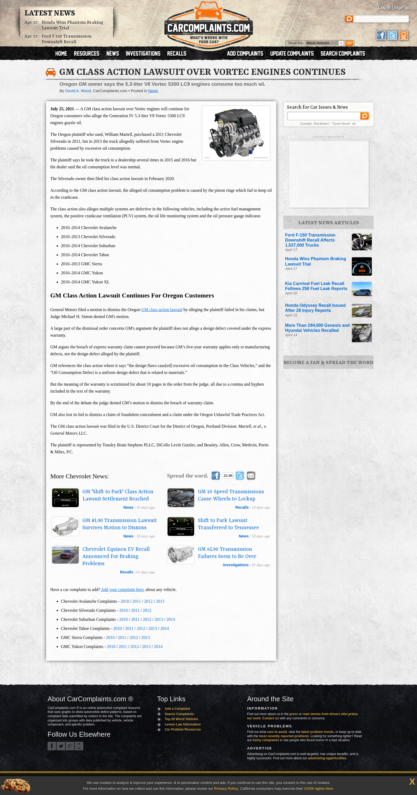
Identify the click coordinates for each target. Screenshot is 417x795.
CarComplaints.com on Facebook (52, 746)
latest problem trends (317, 732)
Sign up (402, 7)
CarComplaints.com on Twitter (61, 746)
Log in (384, 7)
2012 (148, 601)
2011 (136, 601)
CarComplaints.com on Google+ (70, 746)
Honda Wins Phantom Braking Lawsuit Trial (72, 25)
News (153, 91)
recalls (242, 507)
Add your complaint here (122, 589)
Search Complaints (179, 714)
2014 (170, 619)
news (128, 507)
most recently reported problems (284, 736)
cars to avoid (277, 732)
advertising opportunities (327, 758)
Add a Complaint (177, 709)
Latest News (49, 13)
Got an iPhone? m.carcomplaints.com (79, 746)
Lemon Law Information (183, 724)
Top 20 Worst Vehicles (181, 719)
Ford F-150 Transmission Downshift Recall (66, 39)
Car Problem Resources (183, 729)
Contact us (270, 718)
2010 (125, 601)
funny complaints (266, 740)
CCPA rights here (318, 788)
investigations (236, 565)
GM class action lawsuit (161, 309)
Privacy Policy (226, 788)
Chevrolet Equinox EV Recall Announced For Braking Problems (116, 557)
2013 (160, 601)
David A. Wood (78, 91)
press (294, 714)
